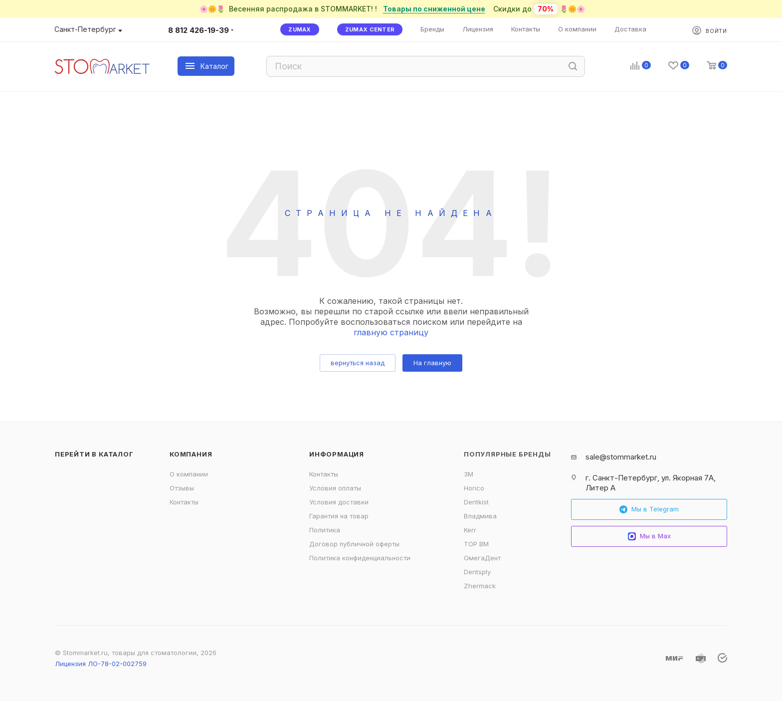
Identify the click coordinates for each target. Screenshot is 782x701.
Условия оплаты (335, 488)
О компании (189, 474)
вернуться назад (358, 363)
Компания (191, 454)
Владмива (480, 516)
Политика (324, 530)
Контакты (184, 502)
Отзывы (182, 488)
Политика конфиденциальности (359, 558)
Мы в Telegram (649, 509)
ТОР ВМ (476, 544)
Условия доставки (339, 502)
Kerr (470, 530)
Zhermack (480, 586)
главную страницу (391, 332)
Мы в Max (649, 536)
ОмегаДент (482, 558)
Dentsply (477, 572)
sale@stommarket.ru (621, 457)
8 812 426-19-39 (198, 30)
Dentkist (476, 502)
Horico (474, 488)
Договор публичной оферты (354, 544)
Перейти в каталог (94, 454)
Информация (336, 454)
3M (468, 474)
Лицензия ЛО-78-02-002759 (101, 664)
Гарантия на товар (339, 516)
